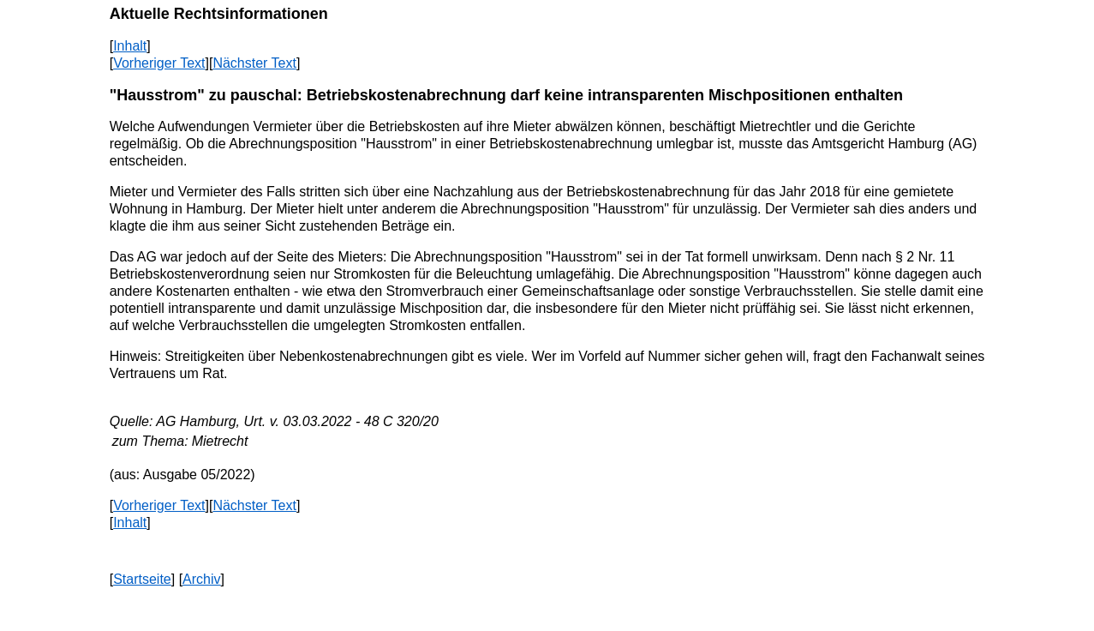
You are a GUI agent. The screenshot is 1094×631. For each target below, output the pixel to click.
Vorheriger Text (159, 63)
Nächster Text (254, 63)
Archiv (201, 579)
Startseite (142, 579)
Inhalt (129, 46)
